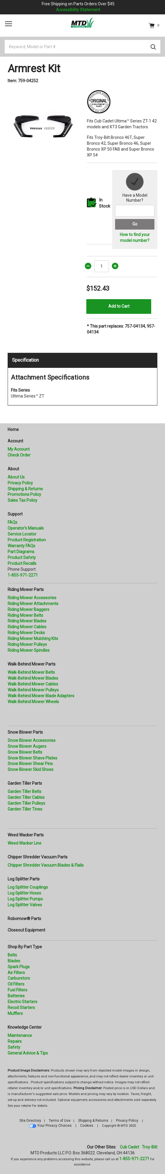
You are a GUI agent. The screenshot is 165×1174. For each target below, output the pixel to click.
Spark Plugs (19, 966)
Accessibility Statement (78, 9)
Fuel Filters (17, 990)
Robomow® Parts (24, 918)
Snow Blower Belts (25, 752)
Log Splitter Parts (24, 879)
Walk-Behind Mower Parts (31, 664)
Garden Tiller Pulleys (26, 803)
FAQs (12, 522)
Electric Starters (22, 1001)
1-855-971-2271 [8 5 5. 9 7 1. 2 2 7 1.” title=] (23, 575)
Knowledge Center (25, 1027)
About (13, 468)
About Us (16, 477)
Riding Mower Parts (26, 589)
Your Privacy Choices (54, 1126)
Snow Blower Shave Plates (32, 758)
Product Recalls (22, 563)
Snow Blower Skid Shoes (30, 769)
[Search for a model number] (134, 211)
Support (15, 514)
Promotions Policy (24, 494)
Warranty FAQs (21, 545)
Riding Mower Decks (26, 632)
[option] (43, 125)
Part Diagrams (21, 551)
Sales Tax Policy (22, 500)
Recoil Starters (21, 1007)
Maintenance (20, 1035)
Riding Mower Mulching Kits (33, 638)
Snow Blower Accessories (31, 740)
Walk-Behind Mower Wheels (33, 701)
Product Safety (22, 557)
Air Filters (16, 972)
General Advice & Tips (28, 1053)
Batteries (16, 995)
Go (134, 224)
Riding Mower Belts (25, 615)
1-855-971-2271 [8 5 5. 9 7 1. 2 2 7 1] (134, 1158)
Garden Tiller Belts (24, 791)
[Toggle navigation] (8, 24)
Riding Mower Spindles (29, 650)
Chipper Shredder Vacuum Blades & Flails (46, 865)
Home (13, 429)
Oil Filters (16, 984)
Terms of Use (59, 1121)
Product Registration (27, 540)
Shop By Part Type (25, 946)
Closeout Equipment (26, 930)
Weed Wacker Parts (26, 835)
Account (15, 441)
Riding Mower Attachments (33, 603)
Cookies (86, 1126)
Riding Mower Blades (27, 621)
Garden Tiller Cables (26, 797)
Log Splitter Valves (25, 904)
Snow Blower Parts (25, 732)
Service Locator (22, 534)
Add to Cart (118, 306)
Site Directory (30, 1121)
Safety (14, 1047)
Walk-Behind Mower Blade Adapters (41, 695)
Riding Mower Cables (27, 626)
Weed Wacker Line (24, 843)
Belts (12, 955)
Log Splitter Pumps (25, 899)
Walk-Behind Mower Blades (33, 678)
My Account (19, 449)
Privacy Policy (20, 483)
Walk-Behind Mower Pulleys (33, 690)
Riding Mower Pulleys (27, 644)
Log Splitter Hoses (24, 893)
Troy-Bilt (149, 1147)
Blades (14, 961)
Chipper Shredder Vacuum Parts (38, 857)
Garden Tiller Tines (25, 809)
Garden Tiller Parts (25, 783)
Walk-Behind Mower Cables (33, 684)
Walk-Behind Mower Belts (31, 672)
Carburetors (19, 978)
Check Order (19, 455)
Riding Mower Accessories (32, 597)
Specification (25, 360)
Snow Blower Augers (27, 746)
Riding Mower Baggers (28, 609)
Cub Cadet (129, 1147)
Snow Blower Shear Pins (30, 763)
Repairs (15, 1041)
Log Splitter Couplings (28, 887)
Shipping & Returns (25, 488)
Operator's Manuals (26, 528)
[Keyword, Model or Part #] (82, 47)
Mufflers (15, 1013)
